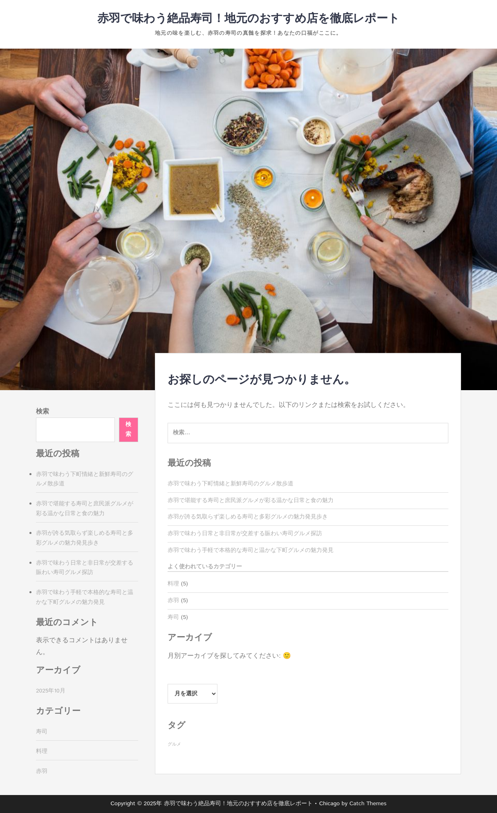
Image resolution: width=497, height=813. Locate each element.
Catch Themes (368, 804)
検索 (42, 411)
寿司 (173, 617)
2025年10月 (50, 691)
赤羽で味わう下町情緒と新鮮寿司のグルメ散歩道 (230, 484)
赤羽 (173, 600)
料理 (173, 584)
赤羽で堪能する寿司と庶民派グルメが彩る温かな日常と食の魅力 (251, 500)
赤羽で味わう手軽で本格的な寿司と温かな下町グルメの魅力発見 (251, 550)
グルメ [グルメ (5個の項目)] (174, 744)
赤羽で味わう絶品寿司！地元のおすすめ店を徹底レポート (248, 19)
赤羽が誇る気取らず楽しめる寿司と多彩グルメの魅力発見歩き (248, 517)
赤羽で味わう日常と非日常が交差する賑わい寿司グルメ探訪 (245, 533)
